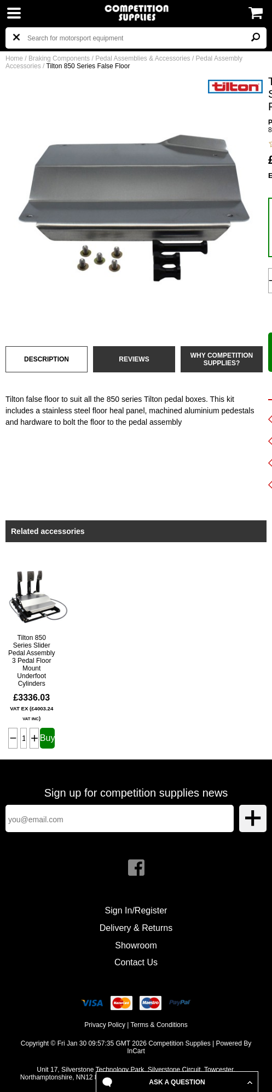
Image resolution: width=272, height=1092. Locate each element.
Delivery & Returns (136, 928)
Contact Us (136, 962)
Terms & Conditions (159, 1025)
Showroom (136, 945)
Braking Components (59, 58)
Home (14, 58)
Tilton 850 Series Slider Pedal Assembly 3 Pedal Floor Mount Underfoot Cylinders (31, 660)
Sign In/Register (136, 910)
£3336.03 (31, 707)
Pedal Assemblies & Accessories (142, 58)
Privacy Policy (104, 1025)
